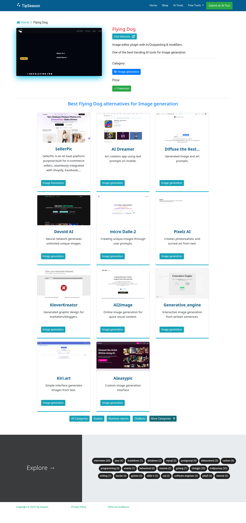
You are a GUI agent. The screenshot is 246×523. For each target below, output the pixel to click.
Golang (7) (181, 468)
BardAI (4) (121, 475)
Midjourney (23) (218, 468)
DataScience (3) (209, 460)
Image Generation (53, 182)
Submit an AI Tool (219, 5)
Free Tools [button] (194, 5)
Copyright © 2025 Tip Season (32, 506)
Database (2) (154, 460)
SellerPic (63, 149)
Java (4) (119, 460)
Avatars (98, 418)
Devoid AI (63, 231)
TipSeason (28, 5)
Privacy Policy (78, 506)
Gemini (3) (136, 475)
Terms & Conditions (118, 506)
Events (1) (129, 468)
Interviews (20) (102, 460)
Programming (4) (110, 468)
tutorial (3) (222, 475)
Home (153, 5)
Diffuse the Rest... (182, 149)
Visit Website (124, 36)
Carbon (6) (228, 460)
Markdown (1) (135, 460)
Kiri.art (64, 378)
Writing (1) (105, 475)
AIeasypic (123, 378)
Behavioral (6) (147, 468)
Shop (165, 5)
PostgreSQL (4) (188, 460)
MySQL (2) (171, 460)
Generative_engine (182, 305)
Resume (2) (165, 468)
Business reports (118, 418)
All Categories (79, 418)
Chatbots (139, 418)
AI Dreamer (123, 149)
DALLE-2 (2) (152, 475)
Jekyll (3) (207, 475)
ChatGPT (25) (198, 468)
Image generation (112, 182)
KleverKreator (63, 305)
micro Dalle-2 (123, 231)
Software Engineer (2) (186, 475)
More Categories (163, 418)
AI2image (123, 305)
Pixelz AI (182, 231)
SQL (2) (166, 475)
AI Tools (178, 5)
